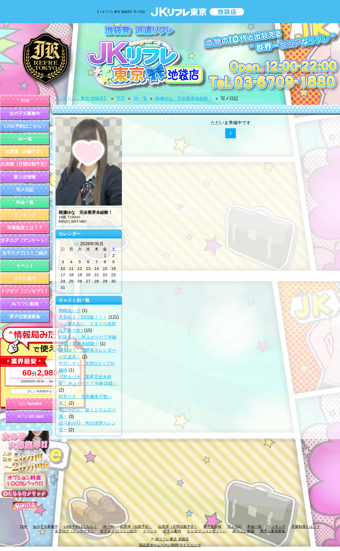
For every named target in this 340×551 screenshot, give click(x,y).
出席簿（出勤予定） (25, 151)
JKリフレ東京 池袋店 (30, 416)
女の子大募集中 (24, 113)
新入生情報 (25, 177)
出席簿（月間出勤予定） (25, 164)
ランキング (25, 215)
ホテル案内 (25, 278)
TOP (25, 101)
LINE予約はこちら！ (25, 126)
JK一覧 (25, 139)
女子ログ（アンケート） (25, 240)
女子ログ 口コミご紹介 (25, 253)
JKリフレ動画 (25, 304)
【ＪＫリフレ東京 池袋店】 (81, 98)
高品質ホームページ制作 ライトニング (170, 545)
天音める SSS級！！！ (83, 317)
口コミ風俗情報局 (30, 403)
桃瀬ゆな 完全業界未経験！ (184, 98)
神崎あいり (70, 310)
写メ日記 (25, 189)
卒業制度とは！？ (25, 227)
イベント (25, 265)
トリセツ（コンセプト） (25, 291)
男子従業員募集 (24, 316)
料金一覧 (25, 202)
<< (76, 243)
